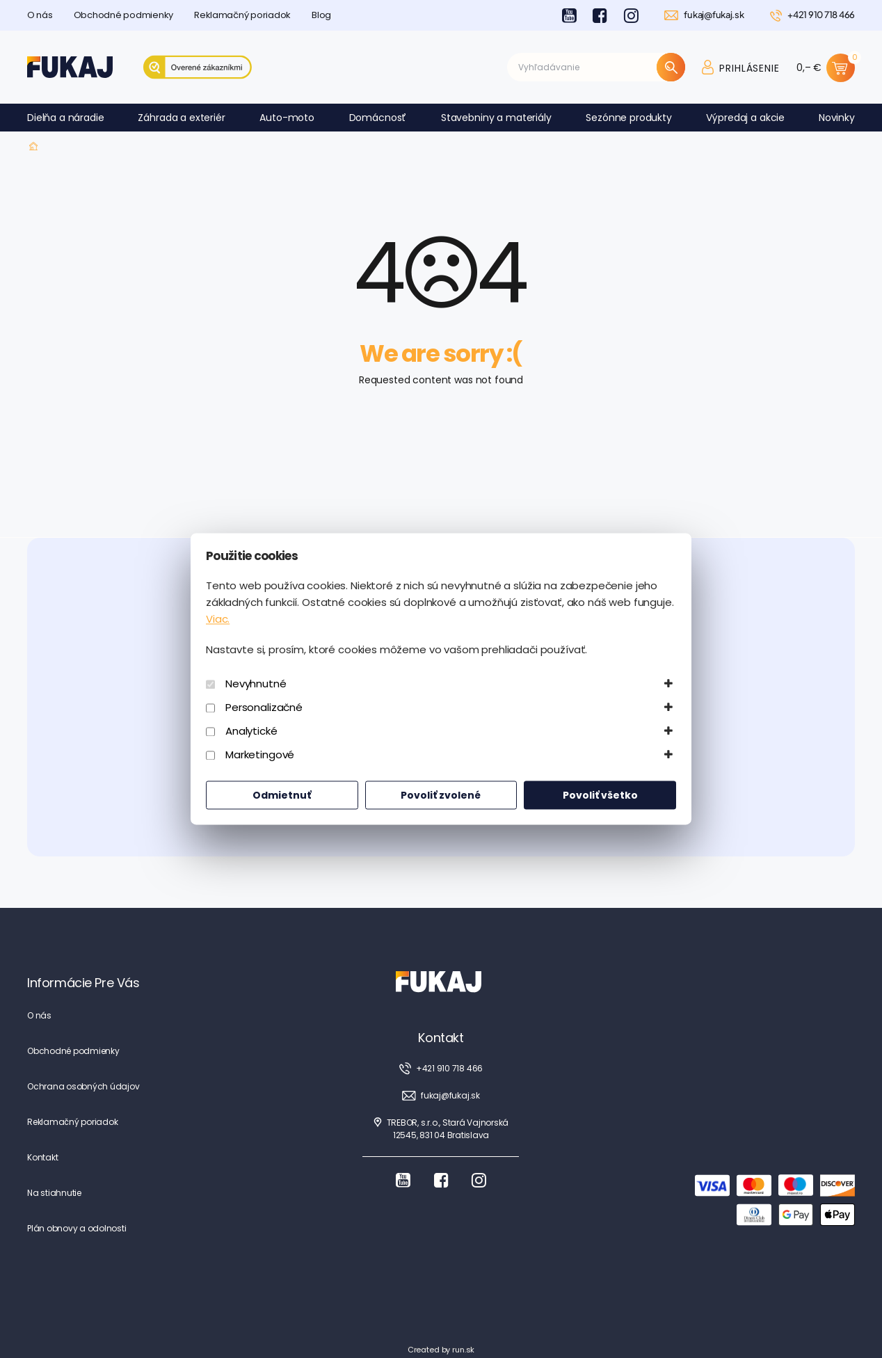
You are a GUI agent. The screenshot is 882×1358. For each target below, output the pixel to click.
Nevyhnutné (256, 684)
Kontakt (42, 1157)
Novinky (837, 118)
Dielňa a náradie (65, 118)
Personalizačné (264, 708)
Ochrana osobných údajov (83, 1086)
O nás (40, 15)
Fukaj (34, 146)
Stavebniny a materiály (496, 118)
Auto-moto (286, 118)
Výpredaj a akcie (745, 118)
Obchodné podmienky (123, 15)
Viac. (218, 619)
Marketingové (259, 755)
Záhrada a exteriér (181, 118)
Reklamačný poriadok (242, 15)
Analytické (251, 731)
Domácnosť (378, 118)
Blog (321, 15)
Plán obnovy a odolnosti (76, 1228)
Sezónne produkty (629, 118)
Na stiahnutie (54, 1193)
